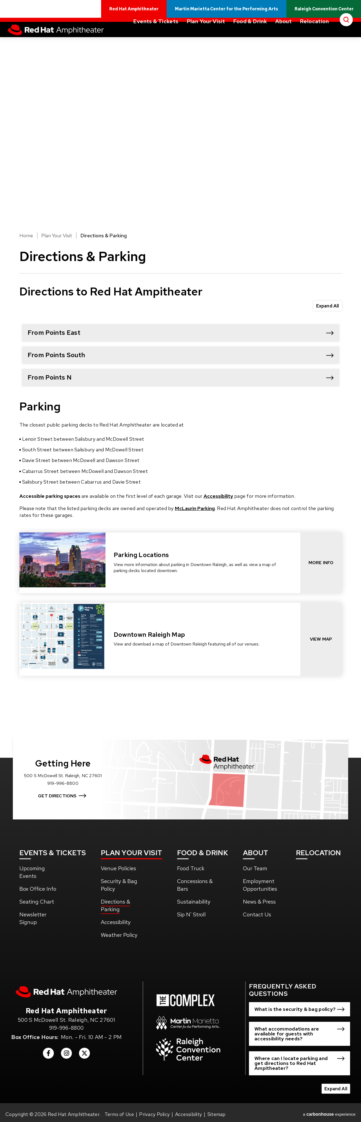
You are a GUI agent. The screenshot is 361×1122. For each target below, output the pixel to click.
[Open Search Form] (346, 39)
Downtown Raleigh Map (149, 634)
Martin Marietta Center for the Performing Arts (230, 12)
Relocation (314, 41)
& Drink (203, 849)
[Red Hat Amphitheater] (66, 988)
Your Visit (132, 849)
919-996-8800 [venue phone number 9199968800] (66, 1025)
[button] (180, 332)
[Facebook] (48, 1052)
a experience (330, 1110)
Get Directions (64, 788)
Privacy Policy (155, 1111)
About (283, 41)
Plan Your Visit (206, 41)
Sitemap (218, 1111)
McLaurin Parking (195, 508)
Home (26, 235)
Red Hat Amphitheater (65, 41)
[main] (180, 386)
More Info (321, 562)
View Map (321, 639)
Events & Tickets (155, 41)
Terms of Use (120, 1111)
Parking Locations (141, 555)
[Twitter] (84, 1052)
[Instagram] (66, 1052)
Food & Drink (250, 41)
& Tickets (53, 849)
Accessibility (218, 496)
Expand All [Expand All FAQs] (327, 305)
